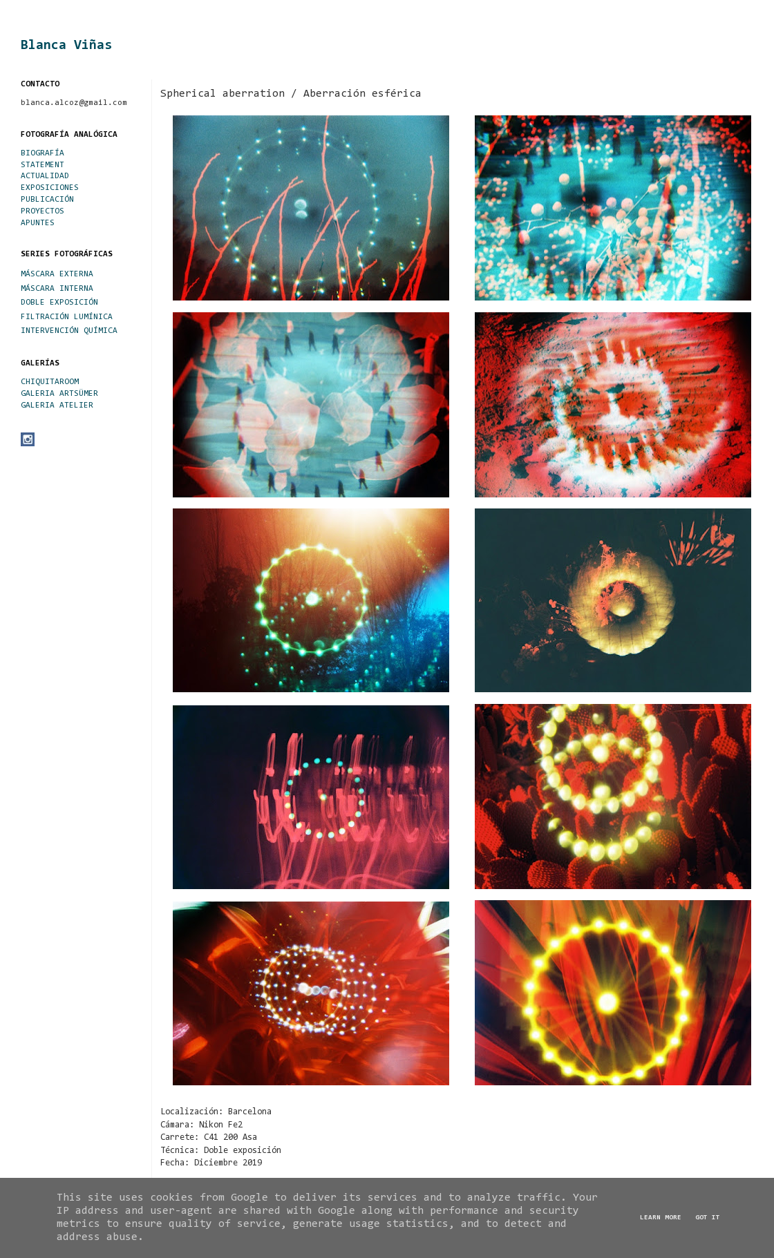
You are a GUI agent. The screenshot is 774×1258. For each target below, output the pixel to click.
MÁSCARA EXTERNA (57, 274)
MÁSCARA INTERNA (57, 289)
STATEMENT (42, 165)
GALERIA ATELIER (57, 405)
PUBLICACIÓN (47, 200)
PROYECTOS (42, 211)
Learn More (660, 1217)
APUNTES (38, 223)
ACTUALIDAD (45, 176)
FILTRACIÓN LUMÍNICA (67, 317)
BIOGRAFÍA (42, 153)
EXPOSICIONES (50, 188)
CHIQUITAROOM (50, 382)
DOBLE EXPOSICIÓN (59, 302)
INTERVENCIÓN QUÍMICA (69, 331)
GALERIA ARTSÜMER (59, 394)
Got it (707, 1217)
